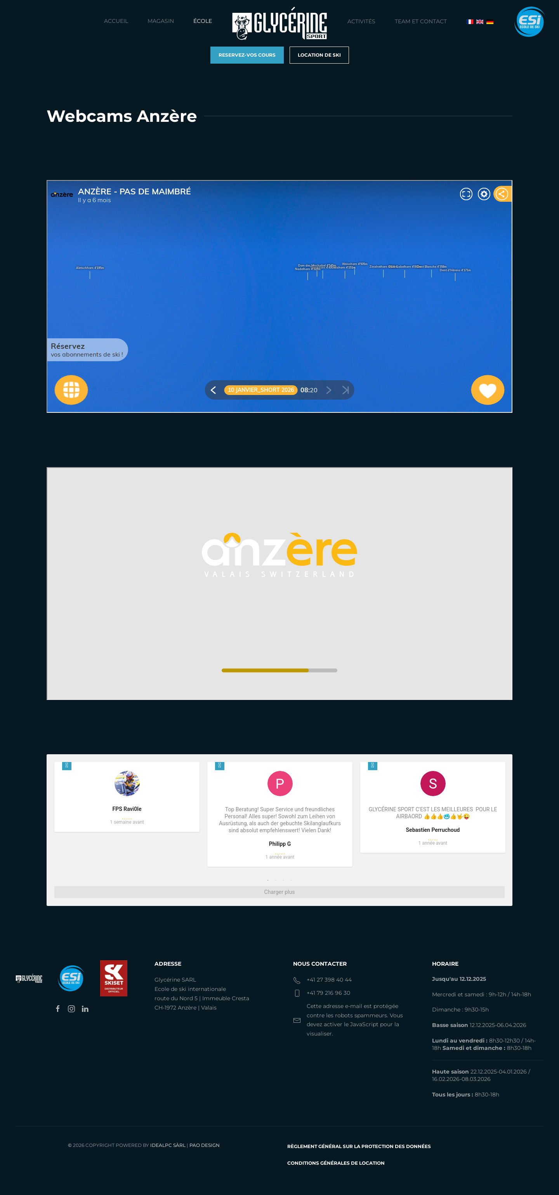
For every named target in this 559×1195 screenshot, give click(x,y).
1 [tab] (268, 880)
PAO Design (204, 1145)
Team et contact (421, 21)
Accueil (116, 20)
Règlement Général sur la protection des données (359, 1146)
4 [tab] (291, 880)
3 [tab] (283, 880)
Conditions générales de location (336, 1163)
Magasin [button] (161, 20)
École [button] (202, 20)
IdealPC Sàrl (168, 1145)
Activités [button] (361, 21)
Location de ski (319, 55)
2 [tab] (276, 880)
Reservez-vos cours (247, 55)
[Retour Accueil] (280, 23)
